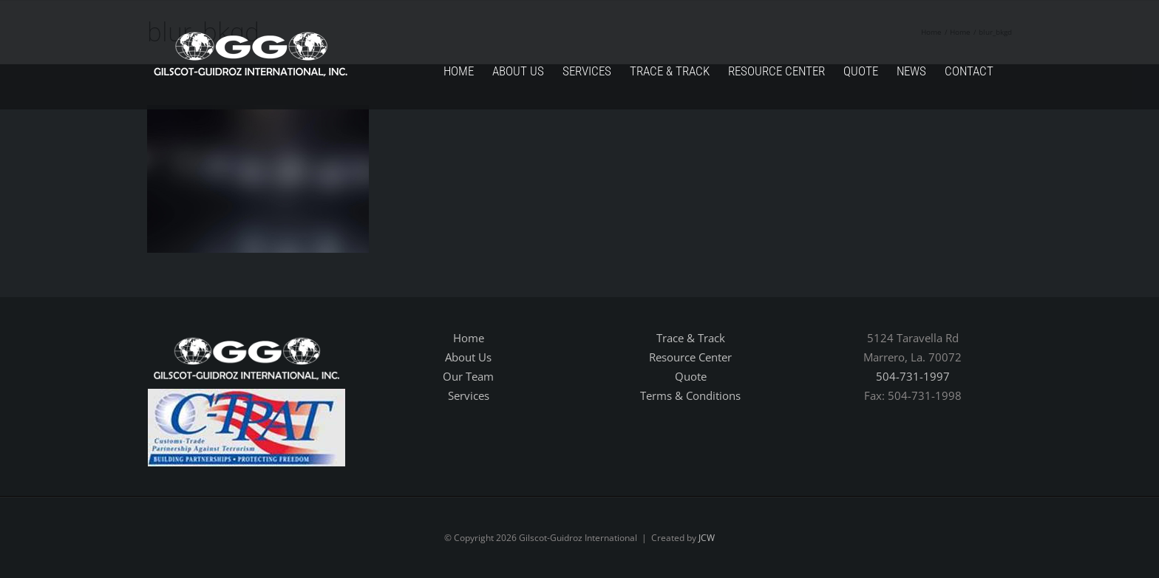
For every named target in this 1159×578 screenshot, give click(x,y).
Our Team (468, 376)
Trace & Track (690, 337)
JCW (707, 537)
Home (468, 337)
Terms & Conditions (690, 395)
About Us (468, 357)
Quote (691, 376)
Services (468, 395)
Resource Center (690, 357)
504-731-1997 (913, 376)
